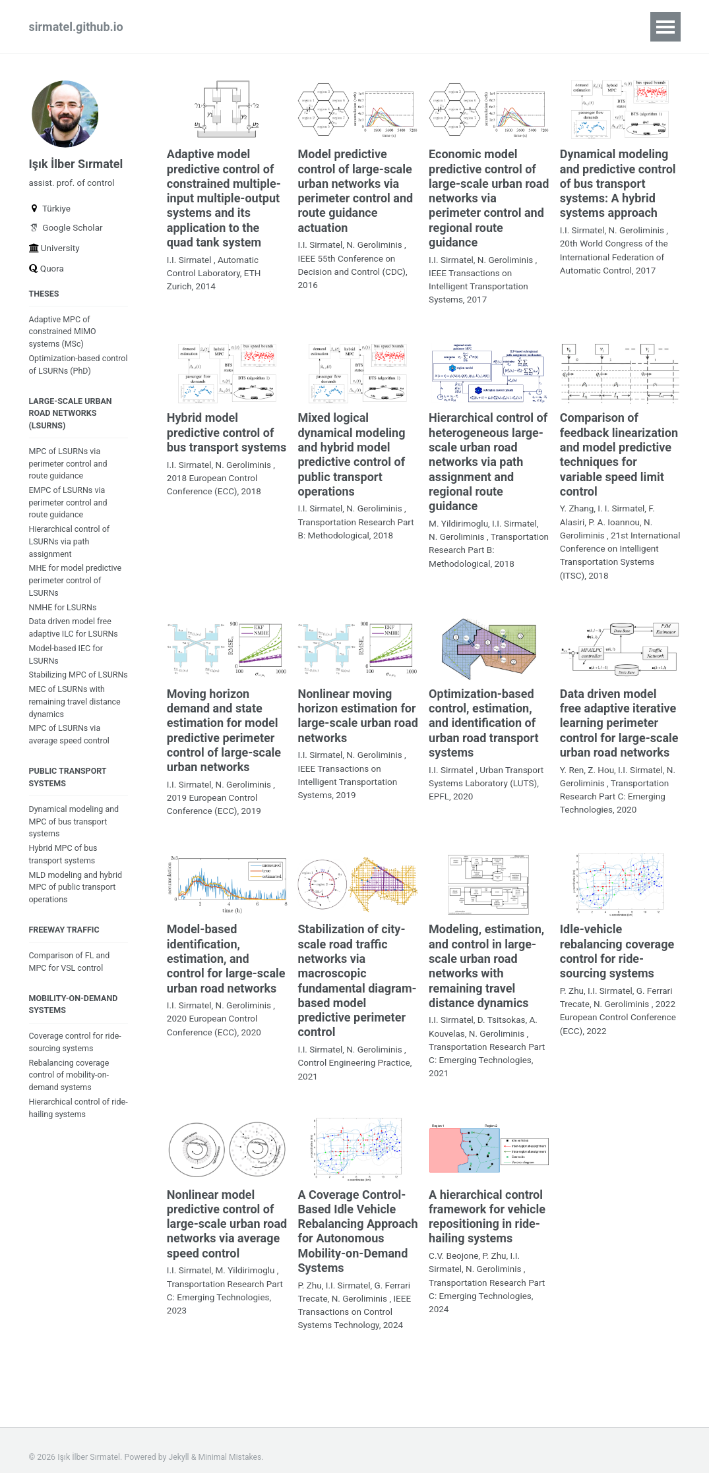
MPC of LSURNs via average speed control (70, 756)
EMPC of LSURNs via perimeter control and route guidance (69, 508)
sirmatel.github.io (76, 27)
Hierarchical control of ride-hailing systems (70, 1135)
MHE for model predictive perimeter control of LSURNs (76, 587)
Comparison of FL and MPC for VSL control (70, 986)
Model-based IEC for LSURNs (66, 662)
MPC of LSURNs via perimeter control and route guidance (69, 468)
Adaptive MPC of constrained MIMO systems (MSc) (63, 335)
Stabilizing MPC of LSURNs (63, 690)
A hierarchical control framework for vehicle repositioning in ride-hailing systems (487, 1204)
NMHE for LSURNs (63, 615)
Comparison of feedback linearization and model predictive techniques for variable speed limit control (619, 450)
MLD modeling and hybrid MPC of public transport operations (76, 911)
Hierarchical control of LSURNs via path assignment (70, 548)
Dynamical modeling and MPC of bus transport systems (74, 844)
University (54, 250)
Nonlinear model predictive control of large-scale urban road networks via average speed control (227, 1211)
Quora (46, 271)
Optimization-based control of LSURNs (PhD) (74, 368)
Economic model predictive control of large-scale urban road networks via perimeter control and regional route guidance (489, 196)
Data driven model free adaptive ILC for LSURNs (74, 635)
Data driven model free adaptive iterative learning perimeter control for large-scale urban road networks (619, 716)
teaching (328, 27)
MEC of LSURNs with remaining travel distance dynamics (75, 723)
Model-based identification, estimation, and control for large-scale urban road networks (226, 949)
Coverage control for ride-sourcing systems (76, 1068)
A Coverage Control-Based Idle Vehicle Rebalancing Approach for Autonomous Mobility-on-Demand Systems (357, 1218)
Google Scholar (66, 230)
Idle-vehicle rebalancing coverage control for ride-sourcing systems (617, 942)
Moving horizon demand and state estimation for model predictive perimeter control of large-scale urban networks (224, 723)
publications (203, 27)
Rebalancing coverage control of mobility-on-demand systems (70, 1101)
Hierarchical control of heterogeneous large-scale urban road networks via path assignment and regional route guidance (488, 457)
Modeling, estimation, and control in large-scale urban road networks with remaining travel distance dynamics (486, 956)
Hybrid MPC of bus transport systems (63, 878)
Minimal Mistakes (230, 1442)
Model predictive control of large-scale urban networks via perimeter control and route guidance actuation (355, 189)
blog (270, 27)
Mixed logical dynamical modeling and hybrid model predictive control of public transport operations (351, 450)
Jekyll (179, 1442)
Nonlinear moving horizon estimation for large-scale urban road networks (357, 709)
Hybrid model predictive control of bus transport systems (226, 429)
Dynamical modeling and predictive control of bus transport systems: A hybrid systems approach (618, 182)
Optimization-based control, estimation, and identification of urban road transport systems (483, 716)
